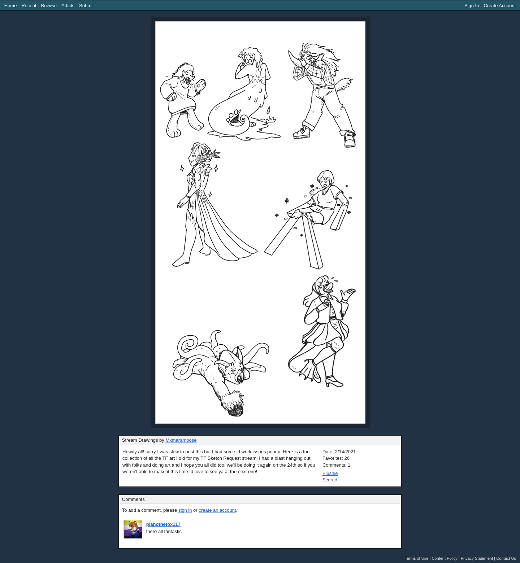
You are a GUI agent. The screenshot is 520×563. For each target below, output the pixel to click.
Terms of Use (416, 558)
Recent (28, 5)
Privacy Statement (477, 558)
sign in (185, 510)
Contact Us (506, 558)
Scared (329, 480)
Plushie (330, 473)
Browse (49, 5)
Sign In (471, 5)
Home (10, 5)
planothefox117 (163, 524)
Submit (86, 5)
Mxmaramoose (180, 440)
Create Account (500, 5)
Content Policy (444, 558)
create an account (217, 510)
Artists (67, 5)
